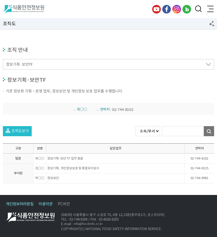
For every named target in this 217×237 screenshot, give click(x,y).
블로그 (186, 9)
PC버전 (64, 204)
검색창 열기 (198, 9)
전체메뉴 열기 (209, 9)
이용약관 (45, 204)
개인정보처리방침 (19, 204)
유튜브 (156, 9)
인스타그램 (176, 9)
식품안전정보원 (23, 9)
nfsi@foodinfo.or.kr (88, 224)
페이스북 (166, 9)
